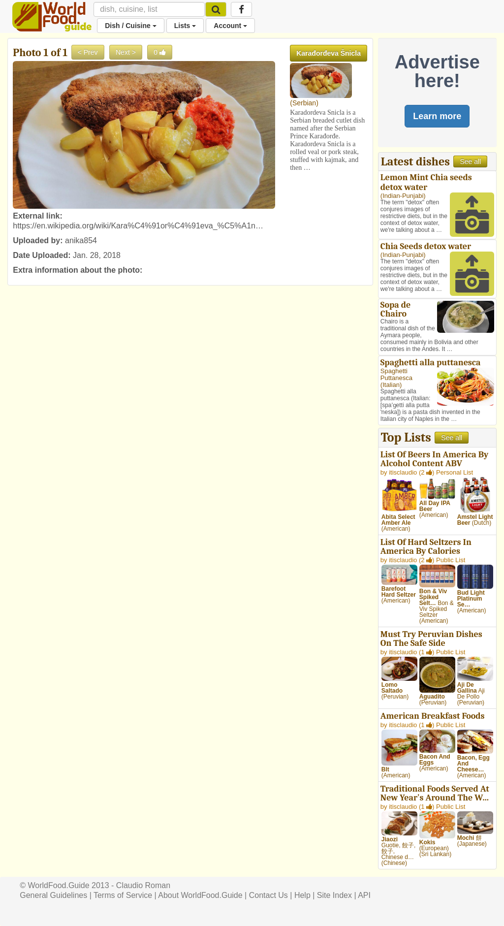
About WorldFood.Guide (200, 895)
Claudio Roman (143, 885)
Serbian (304, 103)
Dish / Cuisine (130, 26)
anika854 (81, 240)
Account (230, 26)
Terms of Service (123, 895)
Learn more (437, 116)
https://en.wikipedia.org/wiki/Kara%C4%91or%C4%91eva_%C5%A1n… (138, 226)
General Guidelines (53, 895)
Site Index (334, 895)
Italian (391, 384)
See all (470, 161)
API (364, 895)
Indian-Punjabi (402, 195)
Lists (185, 26)
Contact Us (268, 895)
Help (302, 895)
